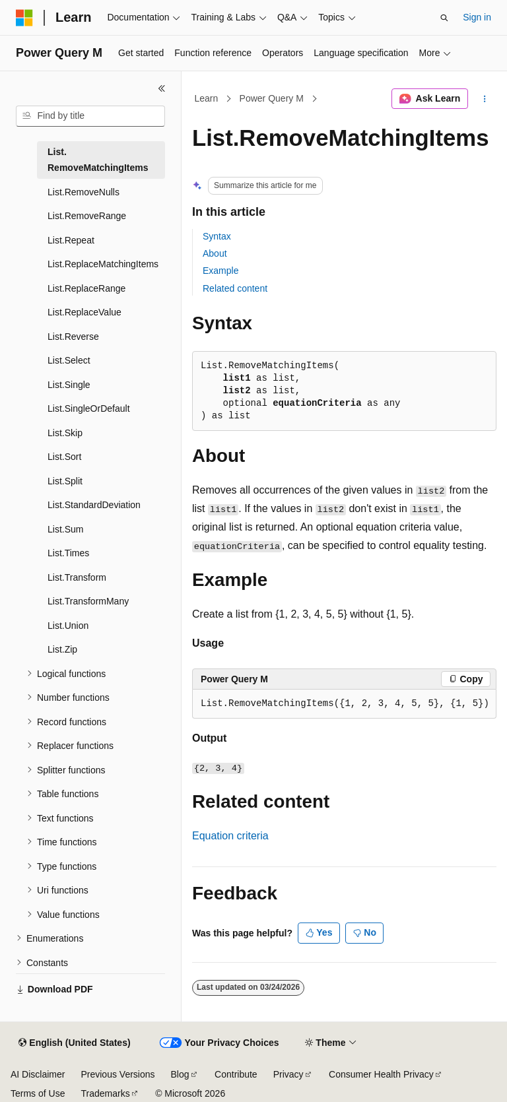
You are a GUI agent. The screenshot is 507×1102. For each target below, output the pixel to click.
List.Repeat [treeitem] (71, 240)
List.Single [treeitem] (69, 384)
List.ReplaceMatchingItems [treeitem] (103, 264)
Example (220, 270)
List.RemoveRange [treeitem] (87, 216)
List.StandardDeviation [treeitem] (94, 505)
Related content (235, 288)
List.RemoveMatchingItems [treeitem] (98, 160)
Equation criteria (230, 835)
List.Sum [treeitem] (65, 529)
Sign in (477, 17)
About (215, 253)
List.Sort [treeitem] (64, 456)
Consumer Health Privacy (381, 1074)
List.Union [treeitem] (68, 625)
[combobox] (90, 116)
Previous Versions (117, 1074)
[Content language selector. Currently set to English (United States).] (74, 1043)
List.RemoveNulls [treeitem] (83, 192)
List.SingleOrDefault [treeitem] (89, 408)
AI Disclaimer (38, 1074)
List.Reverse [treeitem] (73, 336)
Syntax (217, 236)
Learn (207, 98)
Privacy (288, 1074)
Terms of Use (38, 1093)
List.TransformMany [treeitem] (88, 601)
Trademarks (105, 1093)
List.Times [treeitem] (68, 553)
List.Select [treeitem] (69, 360)
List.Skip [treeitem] (65, 433)
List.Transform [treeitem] (77, 577)
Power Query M (272, 98)
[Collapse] (162, 88)
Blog (180, 1074)
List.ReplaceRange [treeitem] (86, 288)
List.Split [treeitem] (65, 481)
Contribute (236, 1074)
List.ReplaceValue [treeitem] (84, 312)
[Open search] (444, 18)
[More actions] (484, 99)
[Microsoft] (24, 17)
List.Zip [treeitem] (62, 649)
